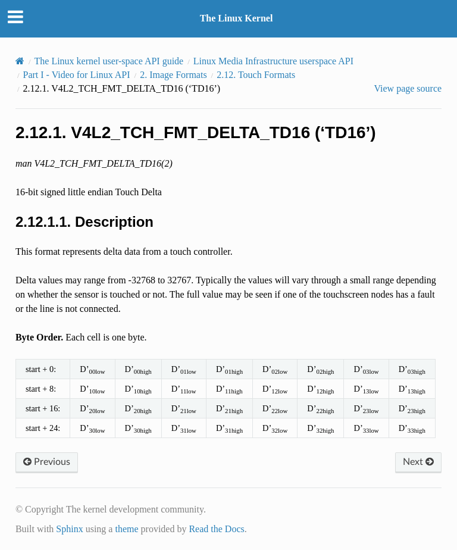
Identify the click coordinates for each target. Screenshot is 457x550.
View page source (408, 88)
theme (126, 529)
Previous (46, 462)
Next (418, 462)
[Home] (19, 61)
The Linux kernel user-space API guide (109, 61)
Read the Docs (216, 529)
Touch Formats (256, 75)
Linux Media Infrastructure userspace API (273, 61)
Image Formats (173, 75)
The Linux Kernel (236, 18)
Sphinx (69, 529)
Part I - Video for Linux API (76, 75)
